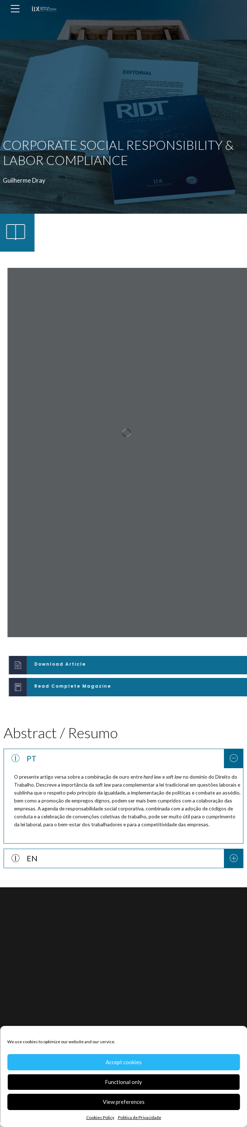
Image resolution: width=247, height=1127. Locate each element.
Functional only (123, 1082)
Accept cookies (124, 1062)
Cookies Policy (100, 1117)
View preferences (124, 1101)
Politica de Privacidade (139, 1117)
